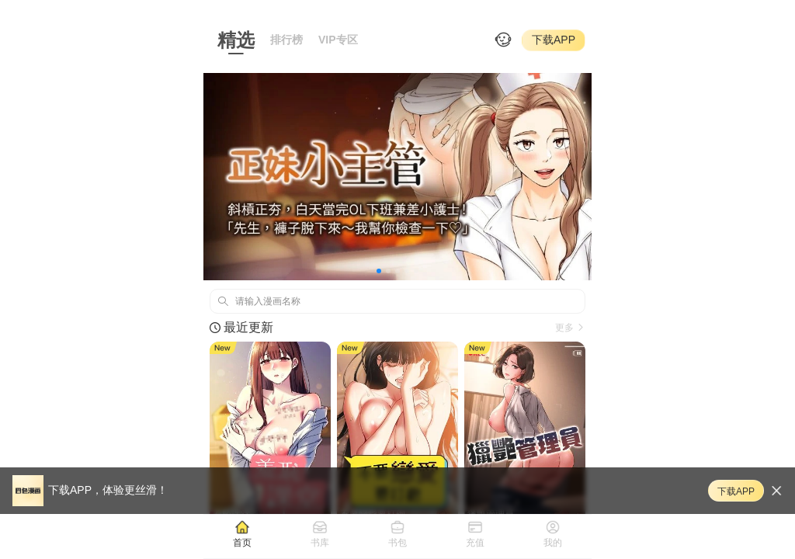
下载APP (553, 39)
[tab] (242, 533)
